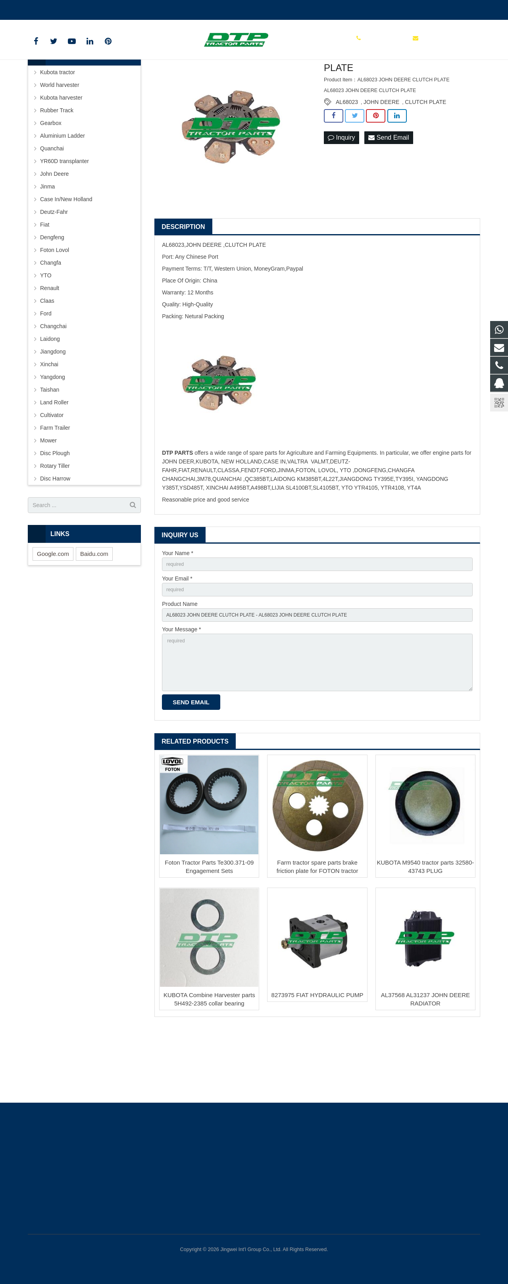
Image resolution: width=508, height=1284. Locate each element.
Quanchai (52, 205)
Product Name (179, 664)
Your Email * (177, 637)
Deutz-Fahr (54, 268)
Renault (49, 345)
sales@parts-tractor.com (121, 8)
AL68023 (347, 159)
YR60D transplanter (64, 218)
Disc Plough (55, 510)
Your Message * (181, 692)
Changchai (53, 383)
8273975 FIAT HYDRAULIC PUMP (317, 1066)
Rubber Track (56, 167)
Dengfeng (52, 294)
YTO (46, 332)
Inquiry (341, 194)
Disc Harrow (55, 535)
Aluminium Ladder (62, 192)
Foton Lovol (54, 307)
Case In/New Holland (66, 256)
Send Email (388, 194)
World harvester (59, 141)
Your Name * (177, 610)
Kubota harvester (61, 154)
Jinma (47, 243)
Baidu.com (94, 610)
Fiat (44, 281)
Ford (46, 370)
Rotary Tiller (55, 522)
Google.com (53, 610)
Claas (47, 357)
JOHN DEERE (381, 159)
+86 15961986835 (56, 8)
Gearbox (51, 180)
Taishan (49, 446)
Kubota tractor (57, 129)
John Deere (54, 230)
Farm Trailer (55, 484)
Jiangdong (53, 408)
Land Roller (54, 459)
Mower (48, 497)
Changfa (50, 319)
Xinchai (49, 421)
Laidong (50, 395)
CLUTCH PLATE (425, 159)
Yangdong (52, 434)
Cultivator (52, 472)
